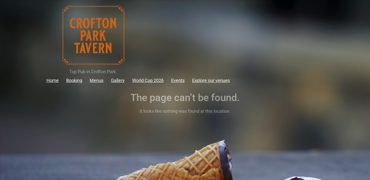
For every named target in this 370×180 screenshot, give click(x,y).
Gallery (118, 80)
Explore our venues (211, 80)
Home (52, 80)
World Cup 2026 (148, 80)
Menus (96, 80)
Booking (74, 80)
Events (178, 80)
